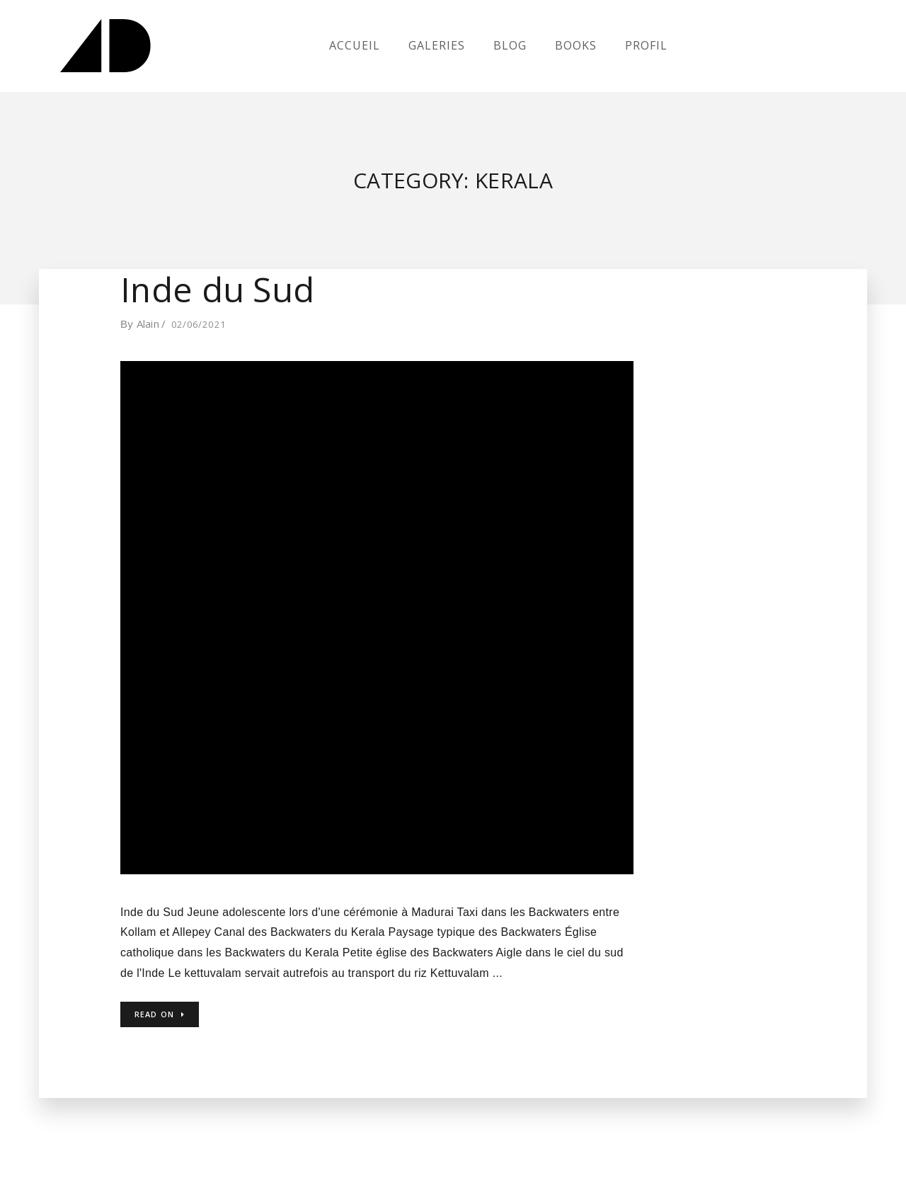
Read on (159, 1014)
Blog (510, 45)
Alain (148, 323)
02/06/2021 (198, 324)
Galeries (436, 45)
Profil (646, 45)
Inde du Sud (217, 289)
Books (576, 45)
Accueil (354, 45)
